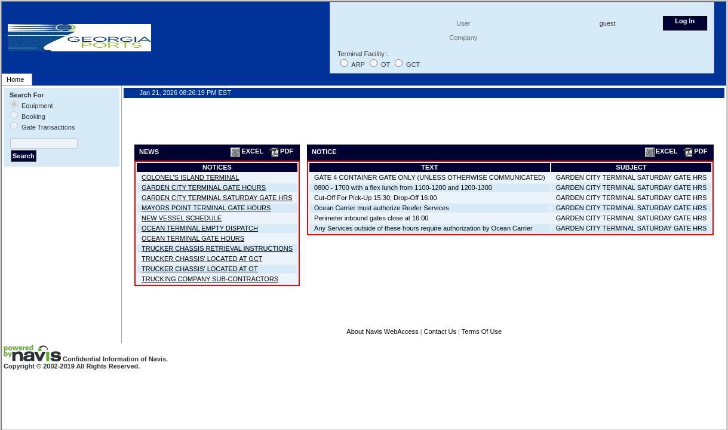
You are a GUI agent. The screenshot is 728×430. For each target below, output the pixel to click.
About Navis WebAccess (382, 331)
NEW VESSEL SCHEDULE (182, 218)
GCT (413, 64)
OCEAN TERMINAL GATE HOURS (193, 238)
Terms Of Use (482, 331)
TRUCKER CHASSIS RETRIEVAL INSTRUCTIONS (217, 248)
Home (15, 79)
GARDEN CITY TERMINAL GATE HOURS (204, 187)
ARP (357, 64)
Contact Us (440, 331)
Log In (685, 20)
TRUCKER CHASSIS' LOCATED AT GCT (202, 258)
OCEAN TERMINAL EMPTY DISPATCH (200, 228)
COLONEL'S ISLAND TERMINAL (190, 177)
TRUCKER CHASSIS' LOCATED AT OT (200, 268)
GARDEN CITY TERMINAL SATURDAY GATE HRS (217, 197)
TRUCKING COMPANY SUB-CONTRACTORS (210, 278)
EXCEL (246, 151)
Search (24, 155)
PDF (280, 151)
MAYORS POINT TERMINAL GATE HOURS (206, 207)
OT (385, 64)
